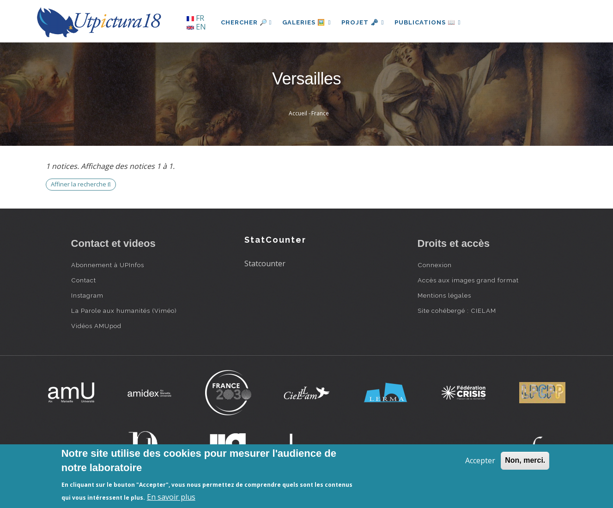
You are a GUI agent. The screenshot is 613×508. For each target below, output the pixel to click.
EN (196, 27)
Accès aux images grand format (468, 280)
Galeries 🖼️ (307, 22)
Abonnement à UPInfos (107, 265)
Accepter (480, 460)
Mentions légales (444, 295)
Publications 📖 (429, 22)
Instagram (87, 295)
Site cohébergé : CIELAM (457, 310)
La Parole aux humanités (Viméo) (124, 310)
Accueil (298, 113)
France (320, 113)
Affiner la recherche (81, 184)
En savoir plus (171, 497)
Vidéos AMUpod (96, 325)
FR (195, 18)
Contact (83, 280)
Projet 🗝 (363, 22)
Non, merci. (525, 460)
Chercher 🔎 (246, 22)
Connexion (435, 265)
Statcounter (264, 263)
